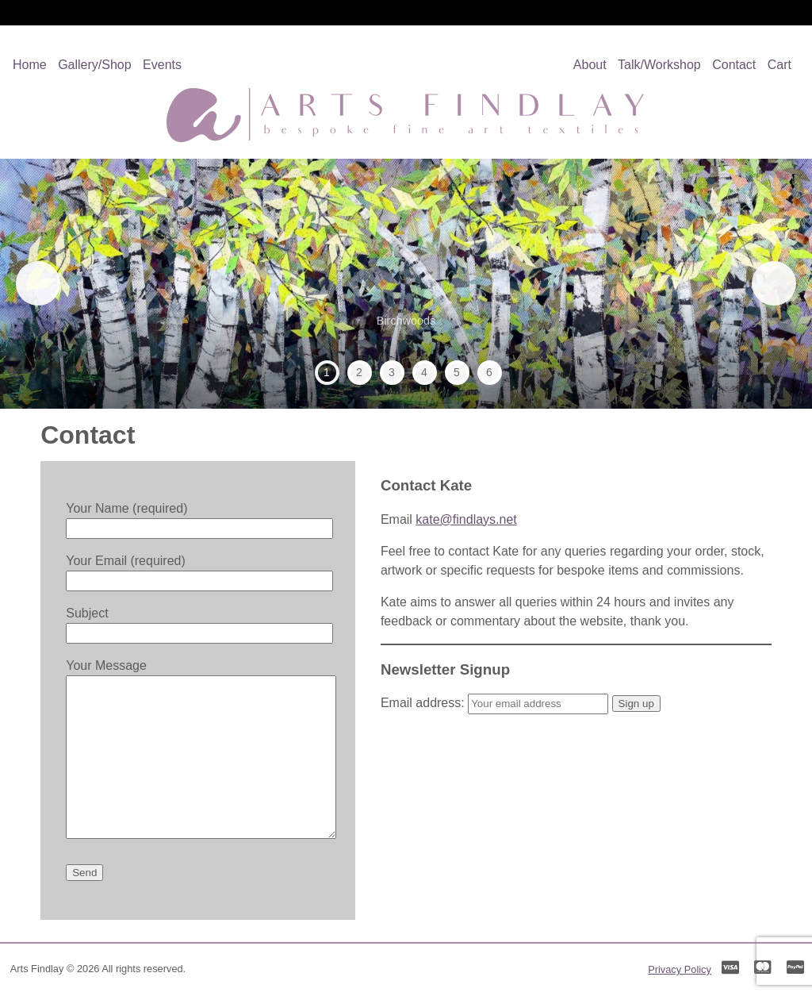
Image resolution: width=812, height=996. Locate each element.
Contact (734, 64)
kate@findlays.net (466, 519)
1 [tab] (327, 372)
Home (30, 64)
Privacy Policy (679, 969)
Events (162, 64)
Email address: (496, 703)
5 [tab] (457, 372)
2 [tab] (359, 372)
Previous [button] (43, 283)
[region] (406, 284)
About (590, 64)
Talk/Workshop (659, 64)
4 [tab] (424, 372)
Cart (779, 64)
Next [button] (768, 283)
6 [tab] (489, 372)
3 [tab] (392, 372)
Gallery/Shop (95, 64)
